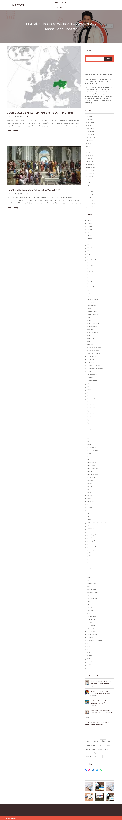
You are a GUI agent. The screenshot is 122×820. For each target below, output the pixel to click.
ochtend (89, 507)
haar (88, 386)
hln (88, 393)
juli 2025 (88, 143)
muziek (89, 498)
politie (89, 544)
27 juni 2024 (20, 120)
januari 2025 (89, 161)
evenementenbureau (93, 350)
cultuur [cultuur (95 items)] (103, 741)
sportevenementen (92, 592)
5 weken (89, 229)
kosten (89, 444)
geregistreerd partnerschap (95, 368)
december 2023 (90, 201)
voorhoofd (90, 637)
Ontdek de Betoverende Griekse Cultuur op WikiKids (39, 192)
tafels (88, 601)
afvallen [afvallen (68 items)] (87, 741)
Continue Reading (12, 134)
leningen (89, 471)
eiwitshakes (90, 338)
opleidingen (90, 528)
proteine (89, 553)
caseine (89, 290)
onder (89, 519)
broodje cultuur (91, 287)
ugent (89, 613)
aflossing (89, 235)
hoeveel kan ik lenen (93, 399)
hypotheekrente (91, 420)
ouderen (89, 532)
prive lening (90, 550)
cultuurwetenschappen (93, 314)
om (88, 516)
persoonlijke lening (92, 541)
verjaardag (90, 628)
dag (88, 317)
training (89, 607)
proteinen (90, 562)
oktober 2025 (90, 134)
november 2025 (90, 131)
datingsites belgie (92, 326)
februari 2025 (90, 158)
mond (89, 492)
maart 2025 (89, 155)
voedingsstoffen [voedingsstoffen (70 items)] (97, 756)
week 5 (89, 652)
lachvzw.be (19, 4)
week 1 (89, 649)
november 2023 (90, 204)
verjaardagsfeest (92, 631)
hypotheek (90, 417)
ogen (88, 513)
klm (88, 438)
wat (88, 646)
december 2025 (90, 128)
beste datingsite (91, 260)
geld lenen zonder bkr (93, 365)
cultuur (89, 308)
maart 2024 (89, 192)
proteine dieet (91, 556)
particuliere (90, 538)
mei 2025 (88, 149)
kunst (88, 456)
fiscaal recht (90, 359)
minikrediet (90, 480)
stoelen (89, 595)
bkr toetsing (90, 269)
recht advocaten (92, 565)
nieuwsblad (90, 501)
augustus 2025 (90, 140)
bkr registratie (91, 266)
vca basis (90, 622)
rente (88, 571)
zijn (88, 668)
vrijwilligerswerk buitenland (94, 640)
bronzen (89, 284)
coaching (89, 296)
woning (89, 664)
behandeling (90, 250)
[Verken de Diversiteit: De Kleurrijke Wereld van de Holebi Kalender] (87, 683)
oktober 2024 (90, 170)
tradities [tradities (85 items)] (88, 756)
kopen (89, 441)
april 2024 (89, 189)
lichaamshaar (91, 477)
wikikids (10, 120)
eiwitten (89, 341)
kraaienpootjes (91, 447)
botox (89, 278)
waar (88, 643)
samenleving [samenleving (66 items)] (108, 753)
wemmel (89, 655)
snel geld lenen (91, 583)
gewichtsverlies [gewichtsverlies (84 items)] (90, 749)
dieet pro (90, 329)
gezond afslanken (92, 374)
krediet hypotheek (92, 450)
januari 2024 (89, 198)
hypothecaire (91, 411)
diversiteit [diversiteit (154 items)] (91, 745)
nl (87, 504)
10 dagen (89, 223)
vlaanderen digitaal (92, 634)
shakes (89, 577)
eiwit (88, 335)
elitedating (90, 344)
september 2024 (90, 173)
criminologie (90, 302)
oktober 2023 (90, 207)
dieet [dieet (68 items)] (109, 741)
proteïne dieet (91, 559)
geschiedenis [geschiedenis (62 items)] (107, 745)
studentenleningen (92, 598)
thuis (88, 604)
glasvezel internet (92, 380)
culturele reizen (91, 305)
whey (88, 658)
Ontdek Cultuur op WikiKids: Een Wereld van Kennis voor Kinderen (41, 114)
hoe (88, 396)
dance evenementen (93, 323)
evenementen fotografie (94, 347)
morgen (89, 495)
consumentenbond (92, 299)
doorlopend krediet (92, 332)
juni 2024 (88, 183)
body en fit (90, 272)
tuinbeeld (90, 610)
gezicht (89, 371)
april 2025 (89, 152)
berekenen (90, 257)
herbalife (89, 389)
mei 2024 (88, 186)
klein (88, 432)
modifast (89, 486)
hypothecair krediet (92, 408)
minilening (90, 483)
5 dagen (89, 226)
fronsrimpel (90, 362)
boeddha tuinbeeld (92, 275)
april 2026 (89, 116)
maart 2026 (89, 119)
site (88, 580)
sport (88, 586)
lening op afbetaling (92, 468)
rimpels (89, 574)
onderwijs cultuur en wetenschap (96, 522)
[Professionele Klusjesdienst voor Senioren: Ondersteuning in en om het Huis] (87, 712)
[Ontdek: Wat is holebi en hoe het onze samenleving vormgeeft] (87, 702)
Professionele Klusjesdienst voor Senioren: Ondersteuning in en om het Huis (101, 713)
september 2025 (90, 137)
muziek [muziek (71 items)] (100, 753)
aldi (88, 241)
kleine (89, 435)
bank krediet (90, 247)
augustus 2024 (90, 176)
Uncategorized (91, 616)
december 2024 (90, 164)
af (88, 232)
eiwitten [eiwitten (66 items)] (100, 745)
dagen (89, 320)
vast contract (91, 619)
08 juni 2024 (20, 197)
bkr (88, 263)
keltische (89, 429)
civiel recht (90, 293)
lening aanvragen (92, 462)
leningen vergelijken (92, 474)
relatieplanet (90, 568)
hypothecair (90, 405)
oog (88, 525)
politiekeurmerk (91, 547)
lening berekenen (92, 465)
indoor (89, 426)
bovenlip (89, 281)
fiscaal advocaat (91, 356)
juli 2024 (88, 180)
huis (88, 402)
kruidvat (89, 453)
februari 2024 (90, 195)
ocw (88, 510)
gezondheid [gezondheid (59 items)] (100, 749)
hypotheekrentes (92, 423)
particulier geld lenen (93, 535)
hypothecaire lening (92, 414)
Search (108, 59)
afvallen (89, 238)
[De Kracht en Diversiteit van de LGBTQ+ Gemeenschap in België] (87, 692)
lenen (88, 459)
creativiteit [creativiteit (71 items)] (95, 741)
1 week (89, 220)
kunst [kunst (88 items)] (107, 749)
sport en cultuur (91, 589)
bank (88, 244)
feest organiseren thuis (93, 353)
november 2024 (90, 167)
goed (88, 383)
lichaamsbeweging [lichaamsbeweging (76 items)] (91, 753)
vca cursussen (91, 625)
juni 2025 (88, 146)
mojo (88, 489)
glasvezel (90, 377)
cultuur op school (92, 311)
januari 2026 (89, 125)
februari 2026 (90, 122)
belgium (89, 254)
